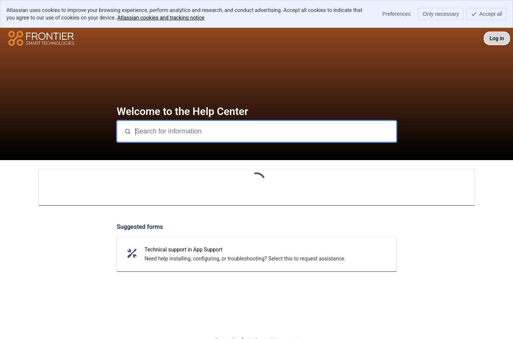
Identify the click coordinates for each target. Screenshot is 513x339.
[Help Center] (41, 38)
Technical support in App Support (183, 250)
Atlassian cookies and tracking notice (160, 18)
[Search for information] (265, 131)
